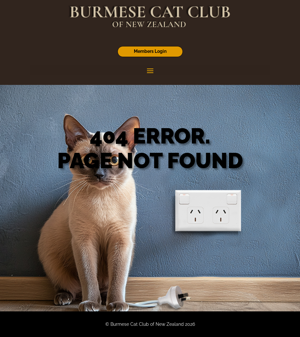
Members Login (150, 51)
